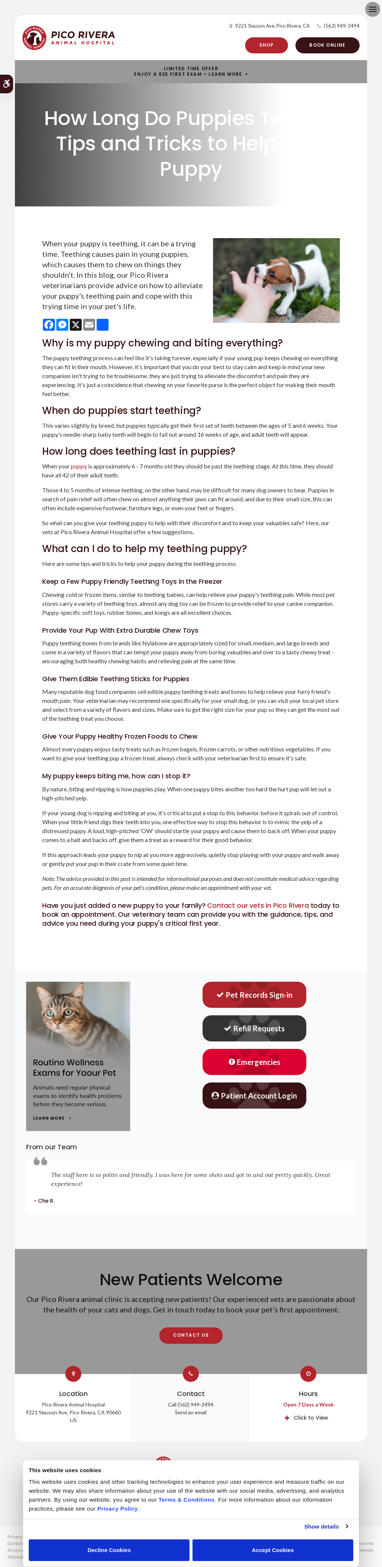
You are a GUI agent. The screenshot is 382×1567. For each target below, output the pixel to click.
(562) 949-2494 (342, 26)
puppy (79, 466)
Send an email (191, 1412)
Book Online (327, 45)
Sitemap (15, 1557)
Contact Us (191, 1335)
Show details (321, 1526)
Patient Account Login (254, 1095)
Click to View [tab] (311, 1417)
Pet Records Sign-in (254, 994)
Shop (266, 45)
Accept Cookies (273, 1550)
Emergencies (254, 1061)
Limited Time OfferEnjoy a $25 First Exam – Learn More (188, 71)
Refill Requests (254, 1028)
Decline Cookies (109, 1550)
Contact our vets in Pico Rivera (258, 905)
